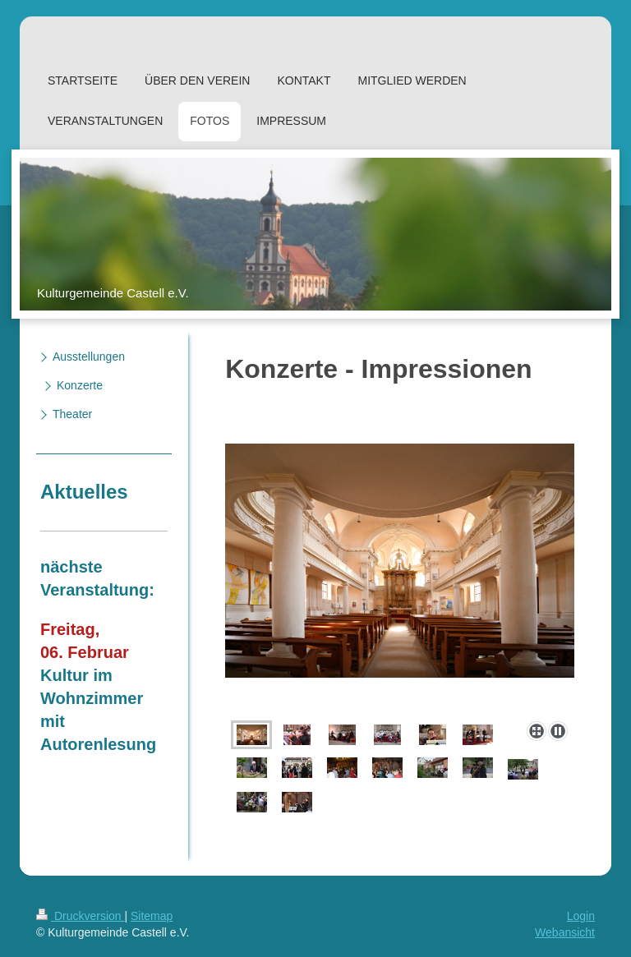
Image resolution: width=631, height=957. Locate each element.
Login (581, 915)
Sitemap (152, 915)
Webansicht (565, 932)
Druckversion (80, 915)
